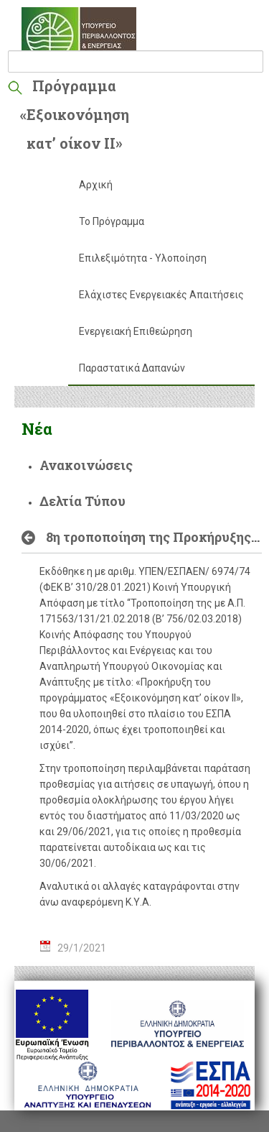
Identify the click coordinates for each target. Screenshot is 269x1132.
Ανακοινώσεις (86, 465)
